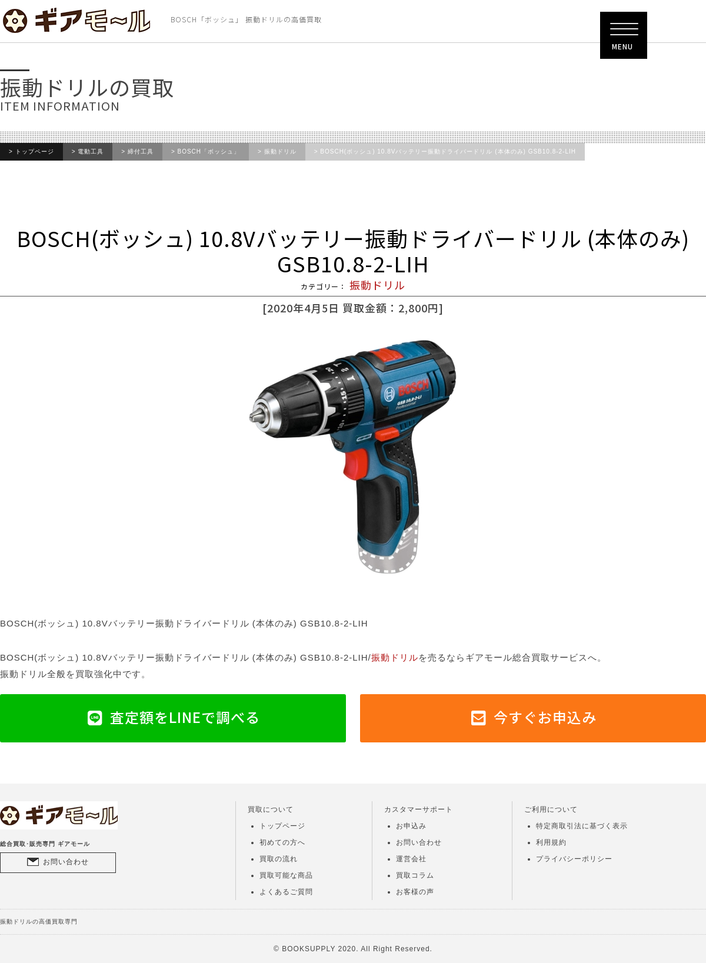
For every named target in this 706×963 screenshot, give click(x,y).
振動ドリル (280, 152)
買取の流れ (278, 859)
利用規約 (551, 842)
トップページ (34, 152)
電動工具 (91, 152)
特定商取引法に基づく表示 (582, 826)
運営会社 (411, 859)
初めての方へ (282, 842)
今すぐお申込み (545, 717)
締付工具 (141, 152)
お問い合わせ (66, 862)
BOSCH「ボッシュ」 (209, 152)
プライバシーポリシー (574, 859)
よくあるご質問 (286, 892)
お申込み (411, 826)
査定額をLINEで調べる (185, 717)
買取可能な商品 (286, 875)
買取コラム (415, 875)
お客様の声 (415, 892)
